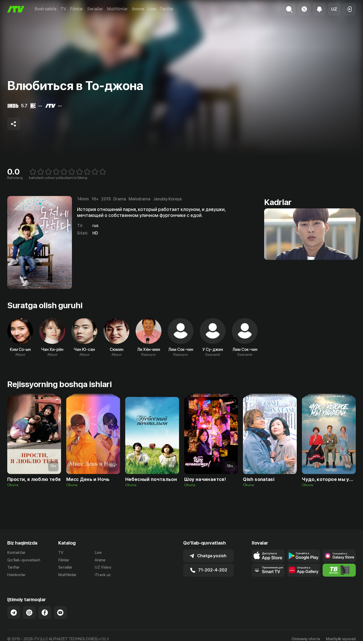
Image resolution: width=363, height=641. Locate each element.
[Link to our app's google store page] (303, 555)
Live (152, 8)
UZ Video (103, 567)
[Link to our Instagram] (29, 612)
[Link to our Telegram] (13, 612)
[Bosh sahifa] (15, 9)
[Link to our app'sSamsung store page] (339, 555)
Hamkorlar (16, 574)
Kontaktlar (16, 552)
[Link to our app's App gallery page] (303, 570)
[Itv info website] (339, 570)
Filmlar (76, 8)
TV (63, 8)
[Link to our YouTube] (60, 612)
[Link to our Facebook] (44, 612)
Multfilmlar (117, 8)
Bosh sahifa (45, 8)
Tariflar (167, 8)
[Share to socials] (13, 123)
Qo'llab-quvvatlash (23, 560)
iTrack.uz (103, 574)
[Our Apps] (268, 570)
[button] (334, 9)
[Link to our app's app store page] (268, 555)
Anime (138, 8)
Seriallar (95, 8)
